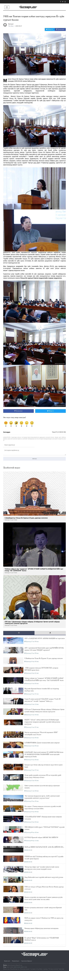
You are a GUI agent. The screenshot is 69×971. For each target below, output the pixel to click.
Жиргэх (49, 29)
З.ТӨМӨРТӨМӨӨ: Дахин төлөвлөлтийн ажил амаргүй (41, 743)
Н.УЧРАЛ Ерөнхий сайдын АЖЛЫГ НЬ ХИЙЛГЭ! (41, 837)
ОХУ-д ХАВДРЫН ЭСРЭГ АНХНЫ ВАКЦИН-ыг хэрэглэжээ (44, 638)
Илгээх (34, 458)
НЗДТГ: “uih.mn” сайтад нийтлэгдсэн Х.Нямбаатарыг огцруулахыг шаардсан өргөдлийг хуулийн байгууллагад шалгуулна (42, 722)
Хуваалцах (60, 29)
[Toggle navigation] (6, 7)
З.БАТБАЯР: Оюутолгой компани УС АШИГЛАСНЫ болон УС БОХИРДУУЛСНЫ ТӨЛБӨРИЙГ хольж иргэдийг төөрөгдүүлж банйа (43, 754)
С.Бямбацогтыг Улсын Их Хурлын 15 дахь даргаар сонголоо (43, 658)
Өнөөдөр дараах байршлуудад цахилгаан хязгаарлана (41, 928)
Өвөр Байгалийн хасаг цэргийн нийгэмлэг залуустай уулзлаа (43, 877)
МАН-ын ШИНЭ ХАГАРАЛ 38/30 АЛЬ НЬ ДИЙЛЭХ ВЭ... (44, 847)
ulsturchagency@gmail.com (15, 965)
